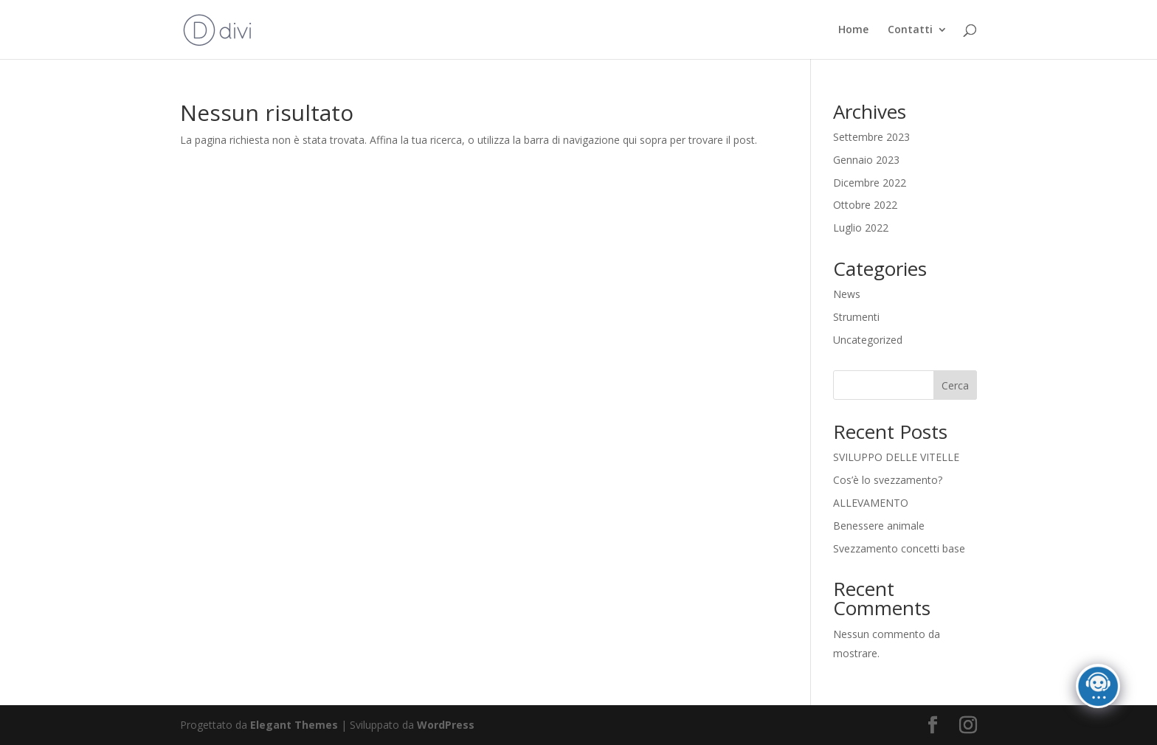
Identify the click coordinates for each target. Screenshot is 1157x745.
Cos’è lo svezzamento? (887, 480)
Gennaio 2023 (866, 160)
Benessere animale (879, 526)
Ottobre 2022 (865, 205)
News (846, 294)
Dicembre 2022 (869, 183)
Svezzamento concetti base (899, 548)
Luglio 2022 (860, 228)
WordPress (445, 725)
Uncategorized (867, 340)
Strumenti (856, 317)
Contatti (910, 30)
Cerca (955, 385)
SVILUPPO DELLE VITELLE (896, 457)
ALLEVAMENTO (870, 503)
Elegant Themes (294, 725)
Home (853, 30)
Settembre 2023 (871, 137)
